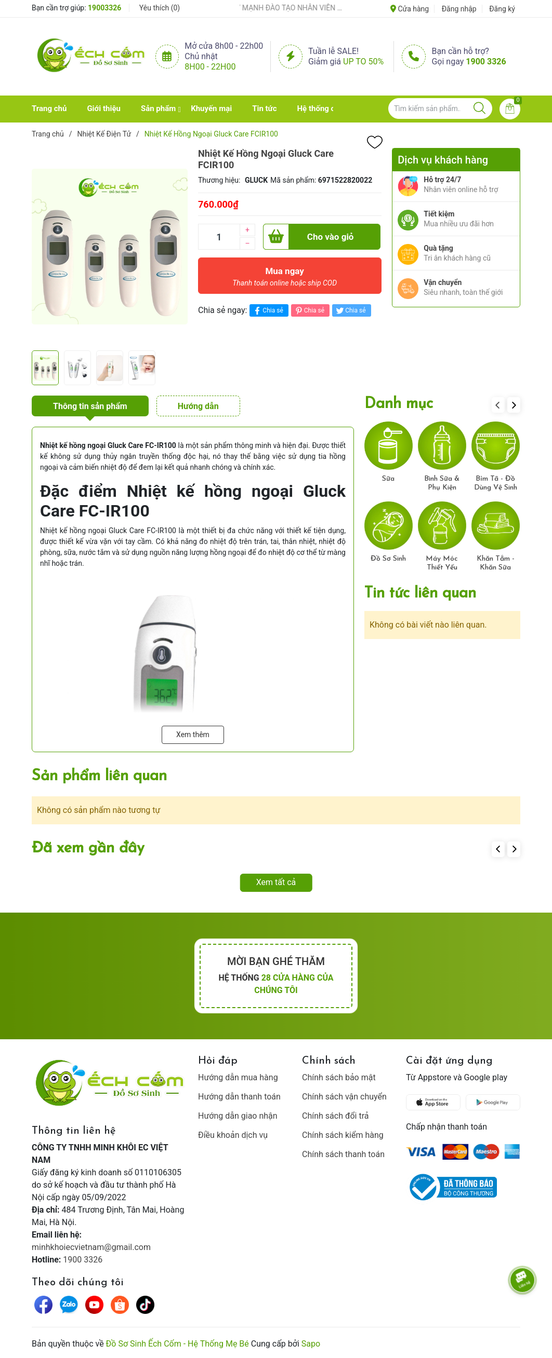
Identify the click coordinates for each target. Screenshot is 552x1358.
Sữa (388, 479)
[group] (110, 246)
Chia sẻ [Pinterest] (309, 311)
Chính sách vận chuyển (344, 1097)
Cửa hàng (409, 9)
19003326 (104, 8)
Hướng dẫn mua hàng (238, 1077)
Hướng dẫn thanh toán (239, 1097)
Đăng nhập (459, 9)
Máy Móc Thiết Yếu (442, 563)
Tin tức (264, 108)
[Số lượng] (219, 237)
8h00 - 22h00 (210, 67)
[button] (513, 405)
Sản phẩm (158, 108)
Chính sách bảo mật (339, 1077)
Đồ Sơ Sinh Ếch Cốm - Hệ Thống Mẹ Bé (177, 1344)
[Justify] (479, 108)
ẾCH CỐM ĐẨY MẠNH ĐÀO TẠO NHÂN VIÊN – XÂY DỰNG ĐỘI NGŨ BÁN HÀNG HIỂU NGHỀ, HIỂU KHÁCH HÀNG (280, 8)
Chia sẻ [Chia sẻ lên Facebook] (267, 311)
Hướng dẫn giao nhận (238, 1116)
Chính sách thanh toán (343, 1154)
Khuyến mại (211, 108)
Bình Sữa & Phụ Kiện (441, 483)
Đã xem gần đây (88, 848)
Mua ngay (285, 279)
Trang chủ (49, 108)
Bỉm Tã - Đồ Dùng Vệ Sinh (495, 483)
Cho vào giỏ (308, 237)
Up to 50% (363, 61)
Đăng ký (502, 9)
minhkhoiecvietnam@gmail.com (91, 1247)
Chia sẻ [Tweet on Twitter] (350, 311)
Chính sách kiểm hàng (343, 1135)
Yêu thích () (159, 8)
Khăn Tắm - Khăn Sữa (496, 563)
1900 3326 (486, 61)
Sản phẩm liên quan (99, 776)
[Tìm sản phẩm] (440, 108)
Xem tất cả (276, 882)
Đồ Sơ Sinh (388, 559)
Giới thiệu (104, 108)
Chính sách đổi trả (335, 1116)
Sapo (310, 1344)
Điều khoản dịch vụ (233, 1135)
